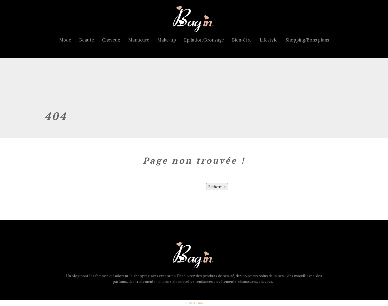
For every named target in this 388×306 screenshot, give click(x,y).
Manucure (138, 40)
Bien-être (242, 40)
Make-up (166, 40)
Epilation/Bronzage (204, 40)
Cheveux (111, 40)
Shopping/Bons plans (307, 40)
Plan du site (194, 303)
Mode (65, 40)
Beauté (86, 40)
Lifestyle (269, 40)
